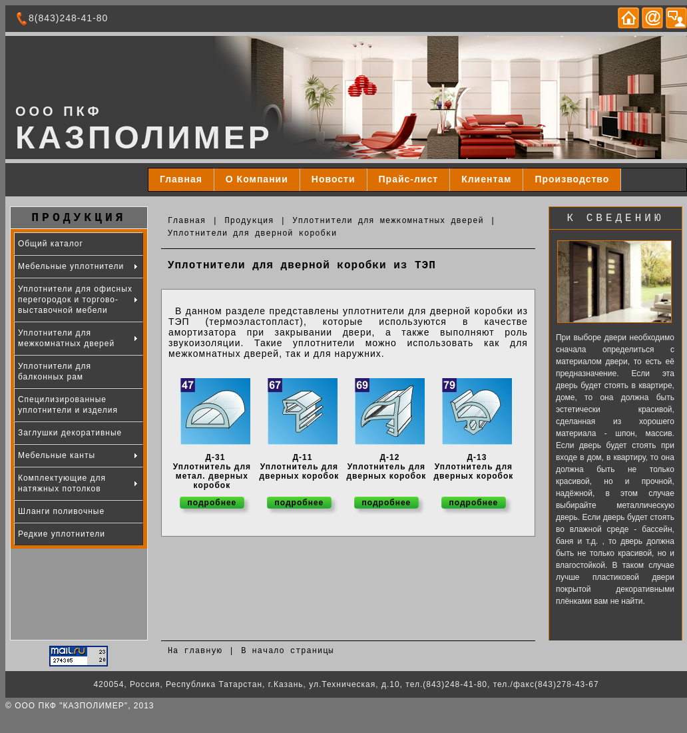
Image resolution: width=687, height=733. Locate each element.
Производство (572, 179)
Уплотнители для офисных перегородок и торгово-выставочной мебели (75, 299)
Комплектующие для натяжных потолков (62, 483)
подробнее (212, 502)
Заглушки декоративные (70, 432)
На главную (195, 651)
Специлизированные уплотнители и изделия (68, 405)
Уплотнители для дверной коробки (252, 233)
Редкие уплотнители (61, 534)
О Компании (257, 179)
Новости (333, 179)
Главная (181, 179)
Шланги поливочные (61, 511)
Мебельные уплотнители (71, 266)
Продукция (249, 221)
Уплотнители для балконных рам (54, 371)
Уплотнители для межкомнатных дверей (388, 221)
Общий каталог (50, 243)
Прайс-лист (409, 179)
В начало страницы (287, 651)
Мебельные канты (56, 455)
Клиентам (486, 179)
